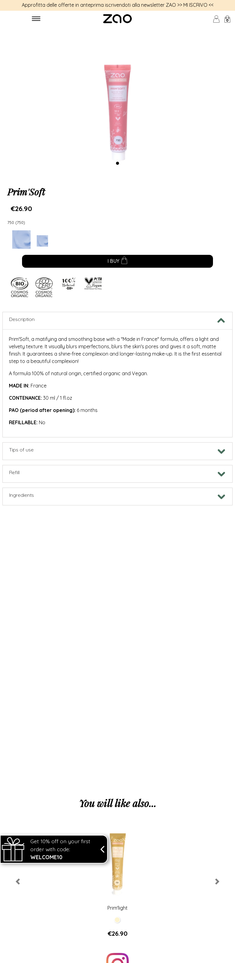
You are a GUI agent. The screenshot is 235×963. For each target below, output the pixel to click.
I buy (117, 261)
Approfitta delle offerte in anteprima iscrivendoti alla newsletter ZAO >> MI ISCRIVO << (118, 5)
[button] (17, 881)
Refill (14, 472)
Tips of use (21, 450)
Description (22, 319)
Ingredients (21, 495)
